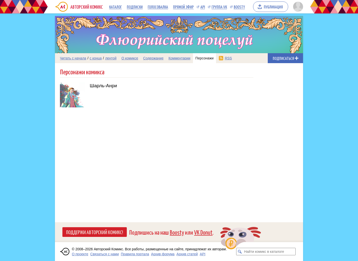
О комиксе (129, 58)
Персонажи (204, 58)
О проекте (80, 254)
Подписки (135, 6)
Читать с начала (73, 58)
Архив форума (163, 254)
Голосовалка (158, 6)
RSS (228, 58)
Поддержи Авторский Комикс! (94, 232)
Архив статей (187, 254)
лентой (111, 58)
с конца (96, 58)
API (202, 6)
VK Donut (203, 232)
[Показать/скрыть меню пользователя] (297, 6)
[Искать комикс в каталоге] (239, 251)
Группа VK (219, 6)
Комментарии (179, 58)
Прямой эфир (183, 6)
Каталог (115, 6)
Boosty (239, 6)
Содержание (153, 58)
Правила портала (135, 254)
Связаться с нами (104, 254)
